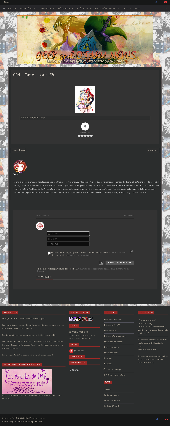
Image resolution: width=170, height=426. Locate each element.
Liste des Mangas (112, 347)
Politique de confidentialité (115, 375)
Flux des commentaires (112, 401)
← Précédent (18, 150)
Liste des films (111, 331)
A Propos (109, 358)
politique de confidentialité (80, 255)
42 (136, 8)
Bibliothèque (26, 8)
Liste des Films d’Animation (115, 336)
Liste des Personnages (114, 342)
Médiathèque (64, 8)
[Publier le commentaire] (120, 263)
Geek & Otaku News (118, 253)
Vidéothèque (45, 8)
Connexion (129, 215)
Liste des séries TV (113, 325)
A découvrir (82, 8)
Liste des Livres (111, 353)
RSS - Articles (76, 351)
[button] (14, 8)
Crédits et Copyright (113, 370)
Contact (109, 364)
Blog (126, 8)
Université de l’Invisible (106, 8)
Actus (10, 8)
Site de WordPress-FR (111, 406)
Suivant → (153, 150)
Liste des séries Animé (114, 320)
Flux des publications (111, 395)
